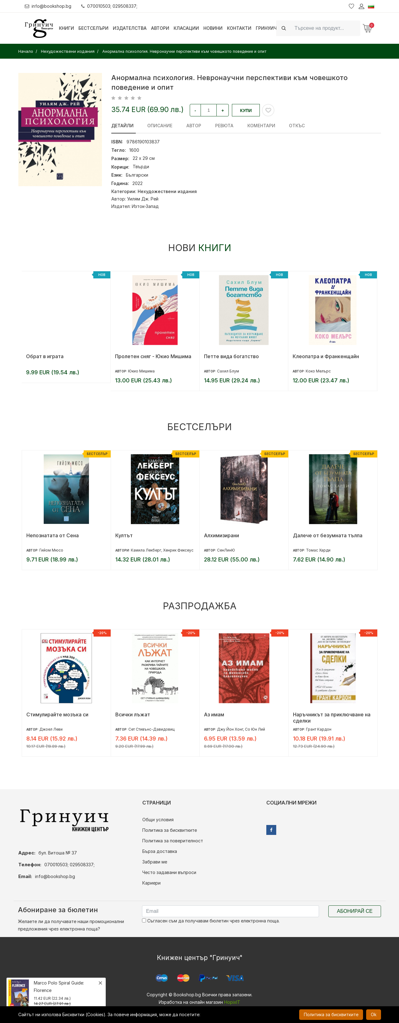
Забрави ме (154, 861)
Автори (160, 28)
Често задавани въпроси (169, 872)
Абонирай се (355, 911)
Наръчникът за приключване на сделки (331, 717)
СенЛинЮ (226, 550)
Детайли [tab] (122, 125)
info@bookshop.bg (48, 6)
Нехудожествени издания (167, 191)
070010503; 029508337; (110, 6)
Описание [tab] (158, 125)
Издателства (130, 28)
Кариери (151, 883)
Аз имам (214, 714)
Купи (246, 110)
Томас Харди (318, 550)
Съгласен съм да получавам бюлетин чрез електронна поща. (211, 920)
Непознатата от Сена (52, 535)
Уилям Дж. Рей (142, 198)
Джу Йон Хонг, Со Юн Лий (241, 729)
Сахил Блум (228, 371)
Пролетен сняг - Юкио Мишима (153, 356)
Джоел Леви (51, 729)
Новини (213, 28)
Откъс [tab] (287, 125)
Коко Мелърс (318, 371)
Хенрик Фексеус (178, 550)
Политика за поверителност (172, 840)
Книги (66, 28)
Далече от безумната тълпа (327, 535)
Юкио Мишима (141, 371)
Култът (124, 535)
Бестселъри (93, 28)
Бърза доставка (159, 851)
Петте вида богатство (231, 356)
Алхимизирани (221, 535)
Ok (373, 1014)
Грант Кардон (318, 729)
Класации (186, 28)
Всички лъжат (132, 714)
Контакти (239, 28)
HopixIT (232, 1002)
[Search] (325, 28)
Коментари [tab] (253, 125)
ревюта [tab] (218, 125)
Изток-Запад (145, 206)
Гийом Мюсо (51, 550)
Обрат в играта (45, 356)
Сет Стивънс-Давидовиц (151, 729)
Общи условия (158, 819)
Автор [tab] (189, 125)
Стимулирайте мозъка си (57, 714)
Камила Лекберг (146, 550)
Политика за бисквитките (169, 830)
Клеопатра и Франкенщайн (326, 356)
